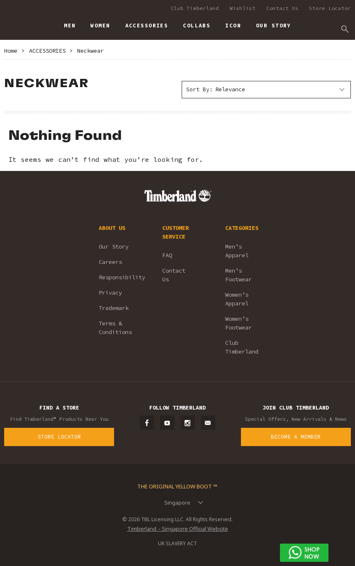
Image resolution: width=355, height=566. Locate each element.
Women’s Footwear (238, 323)
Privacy (110, 292)
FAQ (167, 255)
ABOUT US (112, 228)
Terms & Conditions (115, 328)
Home (10, 50)
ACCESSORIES (47, 50)
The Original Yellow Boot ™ (177, 486)
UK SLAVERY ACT (177, 543)
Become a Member (296, 436)
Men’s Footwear (238, 275)
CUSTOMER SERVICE (175, 232)
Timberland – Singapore (12, 22)
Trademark (114, 308)
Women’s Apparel (236, 299)
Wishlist (242, 8)
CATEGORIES (241, 228)
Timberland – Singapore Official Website (177, 528)
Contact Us (282, 8)
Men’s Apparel (236, 251)
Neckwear (90, 50)
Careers (110, 262)
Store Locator (330, 8)
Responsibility (119, 277)
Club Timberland (195, 8)
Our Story (114, 246)
